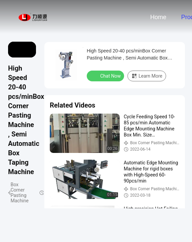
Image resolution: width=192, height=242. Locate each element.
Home (158, 17)
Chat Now (106, 75)
